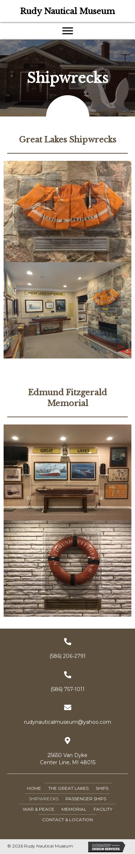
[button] (67, 31)
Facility (103, 809)
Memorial (74, 809)
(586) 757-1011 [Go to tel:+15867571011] (67, 689)
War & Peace (38, 809)
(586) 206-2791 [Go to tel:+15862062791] (67, 656)
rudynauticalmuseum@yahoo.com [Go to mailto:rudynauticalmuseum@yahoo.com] (67, 722)
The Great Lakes (68, 788)
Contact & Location (67, 819)
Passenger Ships (86, 798)
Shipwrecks (43, 798)
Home (34, 788)
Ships (102, 788)
